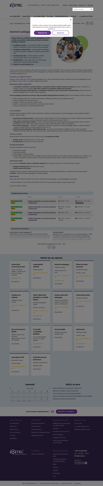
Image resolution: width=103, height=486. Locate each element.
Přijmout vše (42, 33)
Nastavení (60, 33)
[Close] (71, 19)
